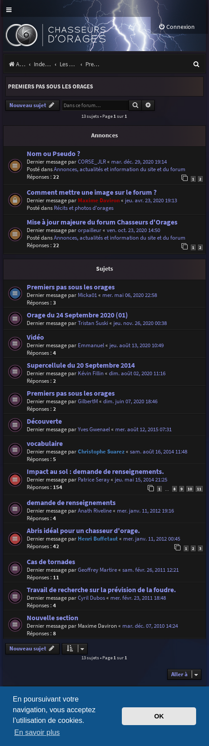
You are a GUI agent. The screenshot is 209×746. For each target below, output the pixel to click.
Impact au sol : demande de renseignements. (95, 471)
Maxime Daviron (99, 200)
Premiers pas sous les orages (50, 86)
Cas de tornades (51, 561)
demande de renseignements (71, 502)
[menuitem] (176, 27)
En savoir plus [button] (37, 732)
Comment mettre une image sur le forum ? (92, 192)
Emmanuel (91, 345)
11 (199, 488)
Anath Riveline (95, 510)
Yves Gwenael (94, 429)
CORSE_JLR (92, 161)
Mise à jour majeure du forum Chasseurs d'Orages (102, 222)
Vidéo (35, 337)
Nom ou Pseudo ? (53, 153)
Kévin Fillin (91, 373)
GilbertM (88, 401)
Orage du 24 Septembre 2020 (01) (77, 315)
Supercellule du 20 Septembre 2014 (81, 365)
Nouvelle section (52, 618)
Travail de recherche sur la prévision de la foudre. (101, 590)
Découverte (44, 421)
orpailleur (89, 230)
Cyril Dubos (91, 598)
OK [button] (159, 716)
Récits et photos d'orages (83, 208)
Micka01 (87, 295)
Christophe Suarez (101, 451)
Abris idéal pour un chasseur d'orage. (83, 530)
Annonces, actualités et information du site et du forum (119, 169)
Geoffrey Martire (97, 570)
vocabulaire (45, 443)
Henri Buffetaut (98, 538)
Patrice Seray (93, 479)
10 (190, 488)
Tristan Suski (93, 323)
